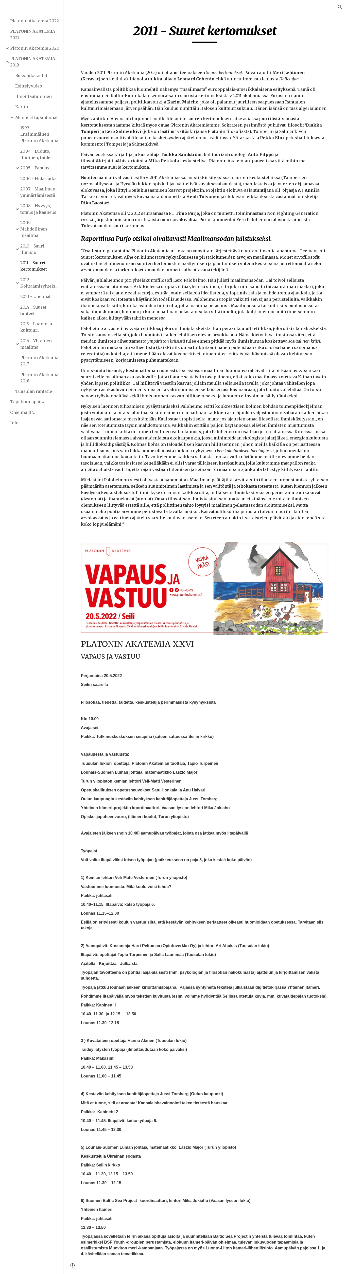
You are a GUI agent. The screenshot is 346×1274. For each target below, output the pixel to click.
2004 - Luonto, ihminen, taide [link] (35, 154)
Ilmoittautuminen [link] (33, 96)
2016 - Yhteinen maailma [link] (36, 344)
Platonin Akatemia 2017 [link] (39, 360)
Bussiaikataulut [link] (31, 75)
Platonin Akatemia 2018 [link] (39, 377)
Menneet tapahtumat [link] (36, 117)
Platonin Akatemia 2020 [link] (34, 48)
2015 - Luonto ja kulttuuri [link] (36, 327)
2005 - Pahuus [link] (34, 167)
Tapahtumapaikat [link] (28, 401)
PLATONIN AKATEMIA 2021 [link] (32, 34)
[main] (205, 33)
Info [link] (14, 422)
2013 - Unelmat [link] (35, 296)
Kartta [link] (21, 106)
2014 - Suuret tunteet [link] (33, 310)
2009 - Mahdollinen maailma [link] (33, 229)
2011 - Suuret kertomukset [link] (33, 266)
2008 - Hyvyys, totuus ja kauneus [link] (38, 209)
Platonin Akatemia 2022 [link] (34, 20)
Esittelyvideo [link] (28, 86)
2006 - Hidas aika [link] (38, 178)
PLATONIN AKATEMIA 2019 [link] (32, 61)
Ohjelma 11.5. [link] (22, 412)
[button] (340, 7)
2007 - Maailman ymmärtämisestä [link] (37, 192)
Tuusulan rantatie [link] (33, 391)
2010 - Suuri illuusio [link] (32, 249)
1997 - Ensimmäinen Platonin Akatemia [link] (39, 134)
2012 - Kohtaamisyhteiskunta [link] (40, 283)
